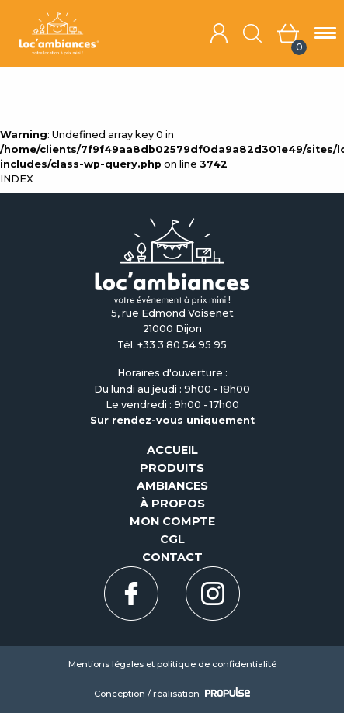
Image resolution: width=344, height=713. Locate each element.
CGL (172, 539)
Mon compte (172, 521)
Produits (172, 468)
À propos (172, 504)
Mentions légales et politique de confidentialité (172, 664)
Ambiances (172, 486)
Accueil (172, 450)
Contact (172, 557)
